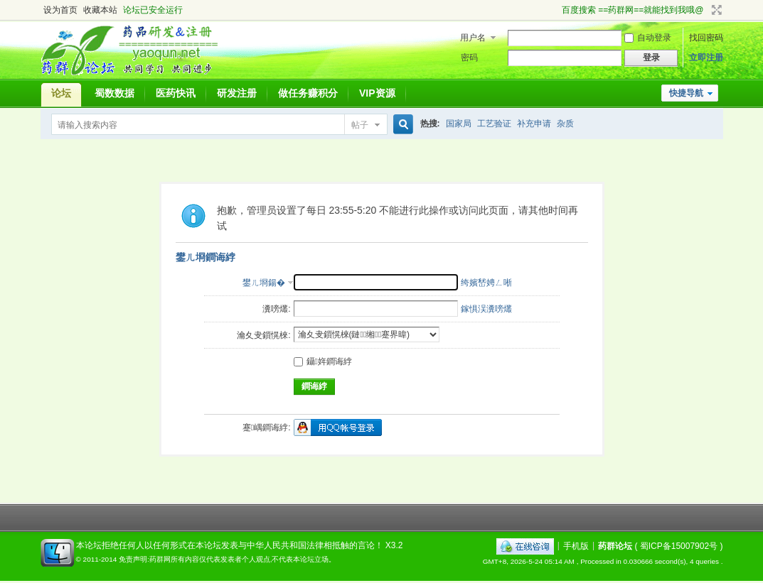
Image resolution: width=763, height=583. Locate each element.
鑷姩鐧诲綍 (323, 361)
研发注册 (237, 93)
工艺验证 (494, 124)
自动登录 (647, 38)
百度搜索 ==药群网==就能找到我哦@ (633, 10)
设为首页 (60, 10)
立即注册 (706, 57)
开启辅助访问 (555, 10)
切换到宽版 (715, 10)
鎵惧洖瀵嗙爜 (486, 309)
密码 (469, 57)
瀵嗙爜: (276, 309)
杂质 (565, 124)
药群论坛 (615, 545)
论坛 (61, 93)
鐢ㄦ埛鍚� (263, 283)
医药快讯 (176, 93)
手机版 (576, 545)
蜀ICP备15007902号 (678, 545)
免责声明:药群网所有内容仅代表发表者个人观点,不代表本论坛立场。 (227, 559)
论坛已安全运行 (153, 10)
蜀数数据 (114, 93)
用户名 (473, 38)
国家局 (458, 124)
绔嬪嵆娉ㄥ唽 (486, 283)
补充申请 (534, 124)
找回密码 (706, 38)
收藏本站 (100, 10)
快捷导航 (686, 93)
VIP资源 (377, 93)
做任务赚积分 (308, 93)
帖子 (359, 125)
